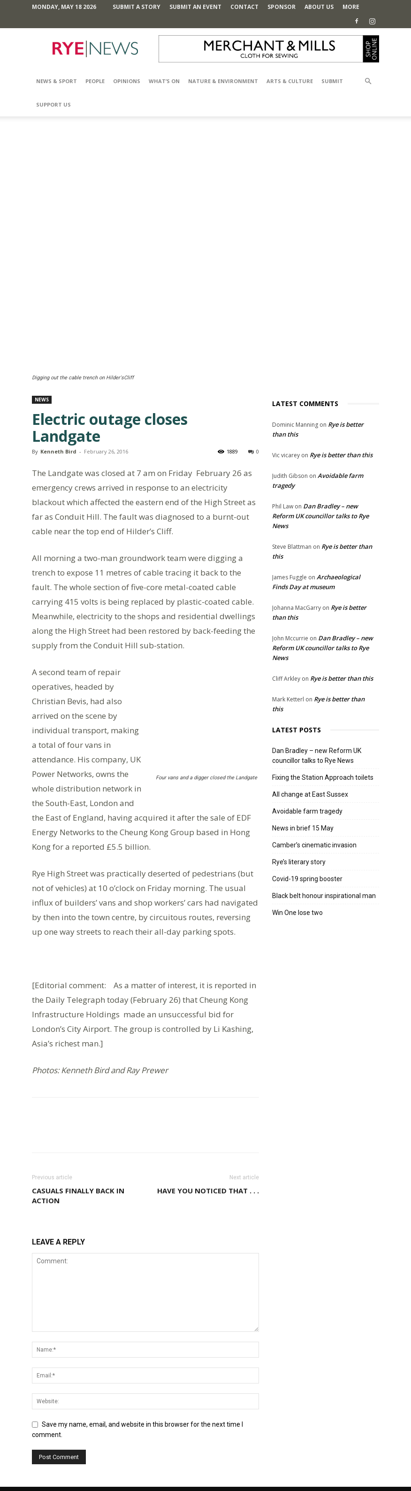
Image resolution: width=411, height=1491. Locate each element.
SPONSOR (281, 7)
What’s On (164, 81)
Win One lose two (297, 912)
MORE (350, 7)
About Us (319, 7)
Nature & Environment (223, 81)
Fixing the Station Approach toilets (322, 777)
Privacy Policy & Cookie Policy (288, 1466)
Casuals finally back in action (78, 1166)
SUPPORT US (53, 104)
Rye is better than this (341, 455)
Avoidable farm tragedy (307, 811)
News (42, 399)
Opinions (126, 81)
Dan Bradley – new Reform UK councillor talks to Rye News (320, 516)
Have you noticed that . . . (208, 1161)
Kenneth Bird (58, 451)
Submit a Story (136, 7)
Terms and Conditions (210, 1466)
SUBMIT (332, 81)
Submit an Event (195, 7)
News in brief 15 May (303, 828)
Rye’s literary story (299, 862)
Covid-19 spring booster (307, 879)
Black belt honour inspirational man (324, 895)
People (95, 81)
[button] (368, 81)
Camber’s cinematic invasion (314, 845)
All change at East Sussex (310, 794)
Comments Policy (149, 1466)
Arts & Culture (289, 81)
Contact (244, 7)
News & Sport (56, 81)
